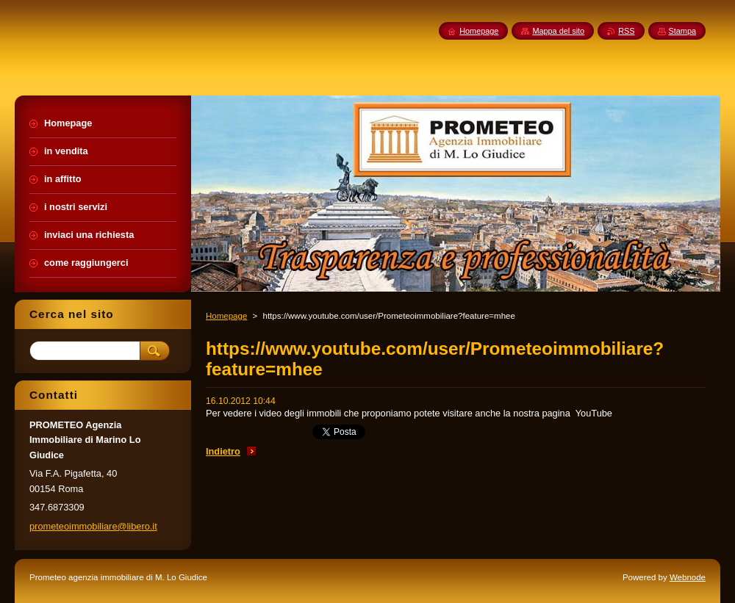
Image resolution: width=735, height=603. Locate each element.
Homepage (226, 315)
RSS (626, 30)
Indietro (223, 451)
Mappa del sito (558, 30)
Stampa (682, 30)
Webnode (688, 577)
